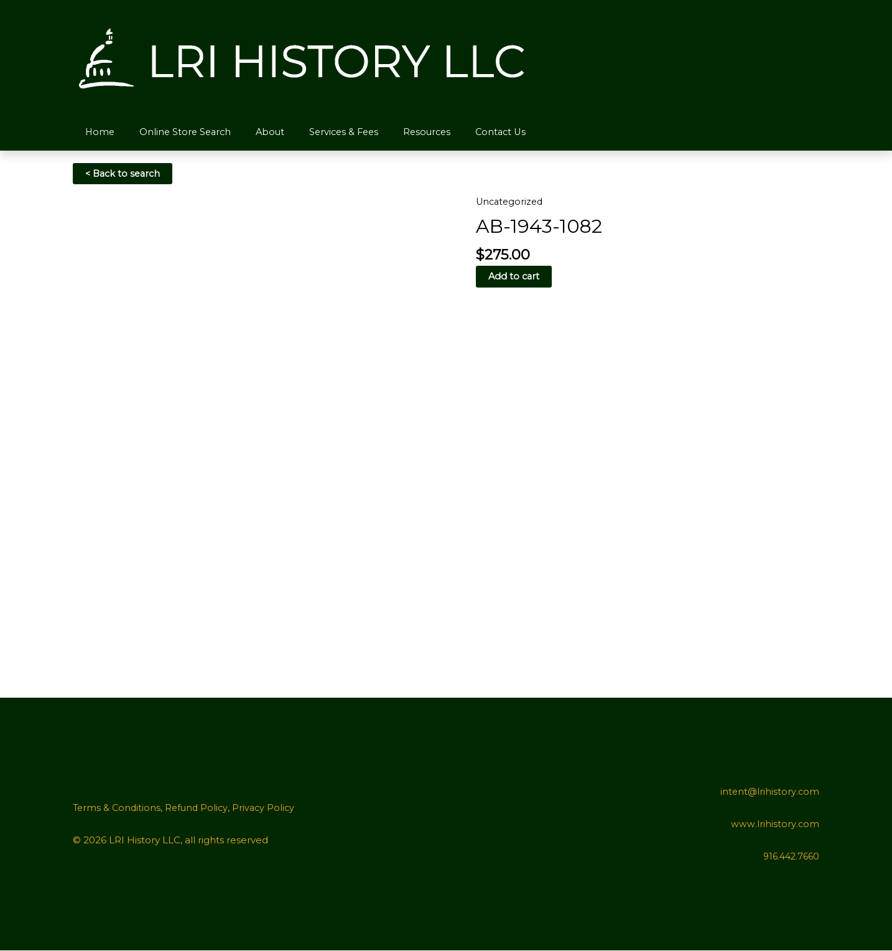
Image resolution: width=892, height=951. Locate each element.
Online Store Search (178, 132)
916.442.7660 (789, 857)
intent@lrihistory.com (769, 792)
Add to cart (514, 277)
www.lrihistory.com (775, 824)
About (259, 132)
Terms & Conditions (118, 808)
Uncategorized (511, 202)
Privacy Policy (268, 808)
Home (97, 132)
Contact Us (479, 132)
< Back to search (124, 174)
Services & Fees (329, 132)
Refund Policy (199, 808)
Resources (409, 132)
